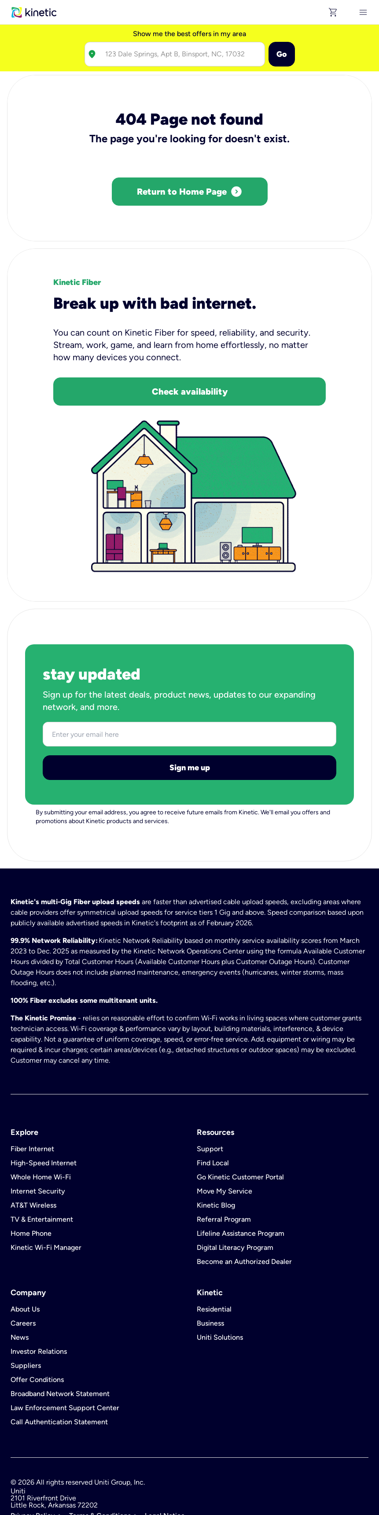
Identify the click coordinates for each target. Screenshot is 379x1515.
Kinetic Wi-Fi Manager (46, 1208)
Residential (214, 1269)
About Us (25, 1269)
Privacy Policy (33, 1476)
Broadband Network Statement (60, 1354)
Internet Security (38, 1151)
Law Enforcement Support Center (65, 1368)
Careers (23, 1283)
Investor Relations (39, 1311)
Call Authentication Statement (59, 1382)
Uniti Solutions (220, 1297)
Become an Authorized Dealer (244, 1222)
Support (210, 1109)
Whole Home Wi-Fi (41, 1137)
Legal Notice (165, 1476)
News (20, 1297)
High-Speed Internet (44, 1123)
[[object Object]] (363, 12)
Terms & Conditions (100, 1476)
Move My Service (224, 1151)
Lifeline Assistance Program (240, 1193)
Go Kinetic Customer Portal (240, 1137)
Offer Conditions (37, 1340)
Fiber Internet (32, 1109)
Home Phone (31, 1193)
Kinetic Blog (216, 1165)
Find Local (213, 1123)
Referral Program (224, 1179)
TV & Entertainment (42, 1179)
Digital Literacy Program (235, 1208)
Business (210, 1283)
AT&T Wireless (33, 1165)
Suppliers (26, 1326)
